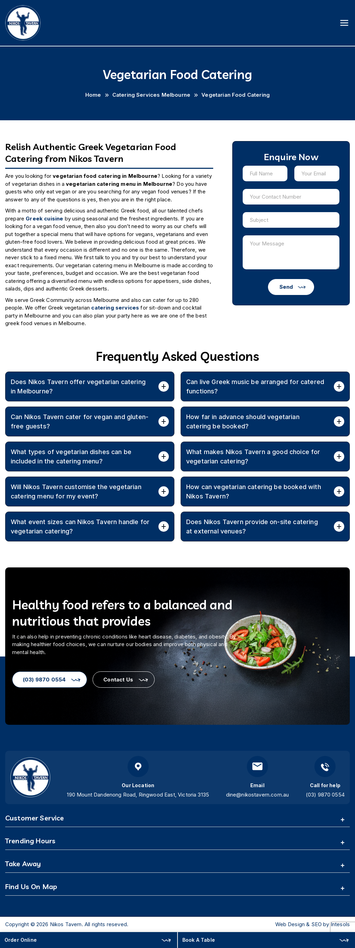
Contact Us (118, 679)
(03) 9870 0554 (44, 679)
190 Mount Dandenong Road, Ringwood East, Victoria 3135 (138, 794)
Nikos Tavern (66, 924)
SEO (316, 924)
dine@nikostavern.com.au (257, 794)
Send (286, 287)
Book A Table (198, 940)
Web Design (290, 924)
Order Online (21, 940)
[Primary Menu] (344, 23)
